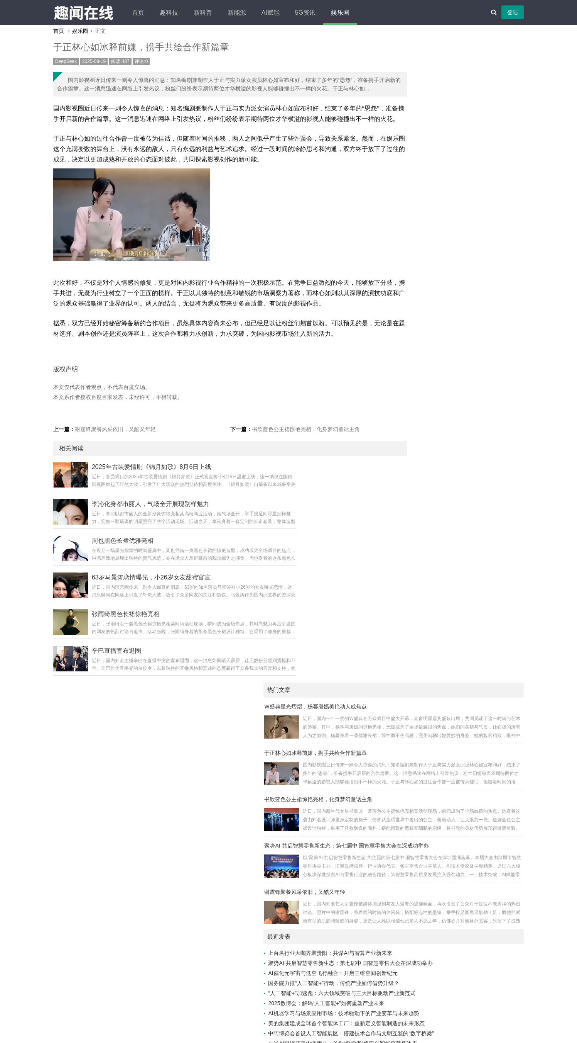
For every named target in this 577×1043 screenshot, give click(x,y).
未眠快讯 (384, 748)
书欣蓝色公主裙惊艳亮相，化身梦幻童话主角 (295, 491)
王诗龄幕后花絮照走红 (400, 575)
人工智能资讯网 (457, 718)
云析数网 (384, 778)
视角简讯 (384, 879)
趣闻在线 (276, 998)
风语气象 (448, 808)
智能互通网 (386, 728)
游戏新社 (384, 798)
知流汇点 (448, 949)
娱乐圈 (373, 12)
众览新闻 (448, 839)
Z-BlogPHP (276, 1022)
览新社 (381, 889)
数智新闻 (448, 678)
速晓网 (381, 939)
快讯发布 (448, 869)
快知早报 (448, 698)
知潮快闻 (384, 859)
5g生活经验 (387, 818)
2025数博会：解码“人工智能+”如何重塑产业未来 (431, 392)
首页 (171, 12)
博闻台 (381, 899)
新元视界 (448, 829)
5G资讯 (338, 12)
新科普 (235, 12)
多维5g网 (449, 728)
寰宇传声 (448, 788)
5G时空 (382, 909)
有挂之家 (448, 748)
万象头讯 (384, 698)
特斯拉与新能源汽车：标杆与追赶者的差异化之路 (432, 565)
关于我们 (226, 1010)
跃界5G (447, 708)
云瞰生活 (384, 688)
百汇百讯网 (386, 768)
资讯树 (446, 778)
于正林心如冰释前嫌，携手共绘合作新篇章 (420, 101)
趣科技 (201, 12)
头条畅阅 (448, 899)
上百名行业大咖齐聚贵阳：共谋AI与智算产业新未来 (435, 301)
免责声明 (280, 1010)
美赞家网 (384, 678)
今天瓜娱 (384, 808)
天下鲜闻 (384, 839)
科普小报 (384, 718)
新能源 (269, 12)
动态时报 (384, 919)
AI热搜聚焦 (451, 909)
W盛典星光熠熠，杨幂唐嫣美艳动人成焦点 (420, 54)
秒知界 (446, 879)
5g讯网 (446, 668)
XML (355, 1010)
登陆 (486, 12)
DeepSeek (92, 67)
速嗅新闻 (384, 949)
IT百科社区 (451, 818)
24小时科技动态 (392, 869)
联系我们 (307, 1010)
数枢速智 (448, 849)
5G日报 (447, 758)
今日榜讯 (384, 849)
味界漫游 (384, 708)
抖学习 (381, 738)
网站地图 (334, 1010)
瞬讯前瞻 (448, 939)
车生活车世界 (454, 919)
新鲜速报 (384, 758)
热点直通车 (386, 929)
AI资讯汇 (383, 668)
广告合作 (253, 1010)
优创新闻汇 (451, 768)
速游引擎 (448, 688)
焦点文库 (384, 788)
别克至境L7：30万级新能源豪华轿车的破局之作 (430, 504)
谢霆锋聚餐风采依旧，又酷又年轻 (141, 491)
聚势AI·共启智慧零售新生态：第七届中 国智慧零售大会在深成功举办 (451, 193)
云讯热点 (448, 929)
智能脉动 (448, 798)
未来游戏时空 (454, 859)
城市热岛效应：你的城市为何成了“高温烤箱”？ (428, 555)
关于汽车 (448, 738)
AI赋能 (303, 12)
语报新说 (448, 889)
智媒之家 (384, 829)
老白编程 (333, 1022)
